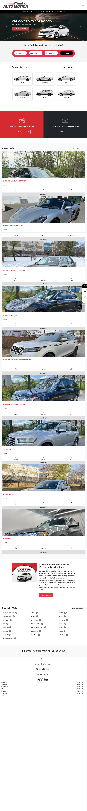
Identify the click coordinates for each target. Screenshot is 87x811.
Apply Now (85, 292)
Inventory (85, 297)
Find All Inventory (77, 641)
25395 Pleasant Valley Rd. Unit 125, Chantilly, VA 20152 (39, 11)
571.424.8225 (61, 11)
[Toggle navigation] (83, 5)
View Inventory (20, 29)
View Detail (43, 198)
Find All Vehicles (78, 149)
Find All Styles (68, 68)
